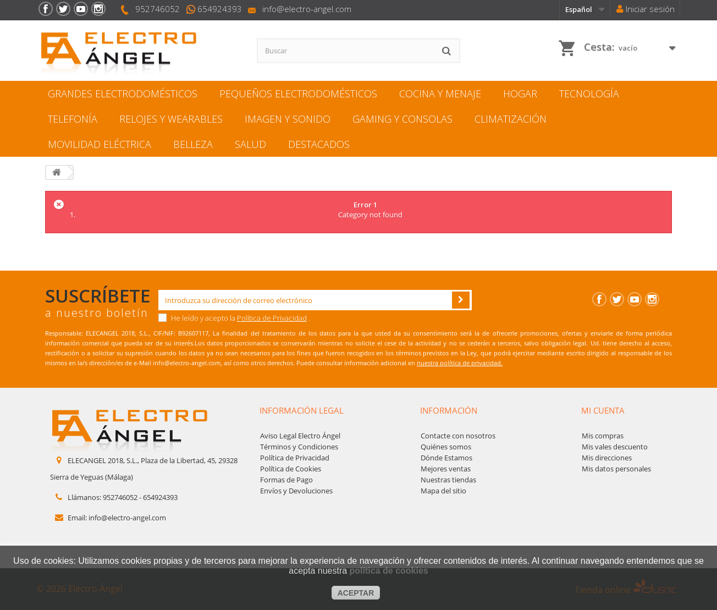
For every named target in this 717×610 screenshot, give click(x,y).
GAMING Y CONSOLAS (402, 118)
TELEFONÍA (72, 118)
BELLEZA (193, 144)
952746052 (157, 8)
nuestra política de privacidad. (460, 363)
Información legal (302, 410)
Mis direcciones (607, 458)
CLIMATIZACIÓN (511, 118)
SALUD (250, 144)
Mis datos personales (616, 469)
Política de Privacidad (272, 318)
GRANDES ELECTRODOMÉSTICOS (122, 93)
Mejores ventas (446, 469)
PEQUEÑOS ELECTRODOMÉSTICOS (298, 93)
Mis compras (603, 436)
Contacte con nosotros (458, 436)
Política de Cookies (290, 469)
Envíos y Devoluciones (296, 491)
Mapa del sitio (443, 491)
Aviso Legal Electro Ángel (300, 436)
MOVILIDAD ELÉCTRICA (99, 144)
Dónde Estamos (446, 458)
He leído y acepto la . (234, 318)
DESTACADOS (319, 144)
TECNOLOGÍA (589, 93)
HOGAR (520, 93)
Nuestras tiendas (448, 480)
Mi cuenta (603, 410)
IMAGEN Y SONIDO (287, 118)
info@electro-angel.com (306, 8)
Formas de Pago (286, 480)
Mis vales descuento (615, 447)
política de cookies (389, 570)
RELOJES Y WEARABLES (171, 118)
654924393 (219, 8)
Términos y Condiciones (299, 447)
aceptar (356, 593)
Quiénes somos (446, 447)
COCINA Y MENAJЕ (440, 93)
